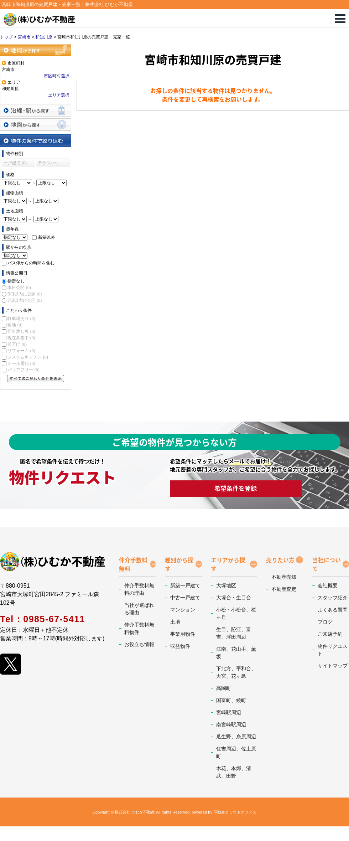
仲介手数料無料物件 (139, 628)
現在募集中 (21, 337)
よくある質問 (333, 610)
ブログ (325, 622)
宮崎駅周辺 (228, 712)
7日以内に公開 (24, 300)
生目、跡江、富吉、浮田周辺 (233, 633)
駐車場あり (21, 318)
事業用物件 (182, 634)
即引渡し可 (21, 331)
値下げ (16, 344)
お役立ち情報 (139, 644)
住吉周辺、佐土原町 (236, 752)
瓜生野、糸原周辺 (236, 736)
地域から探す (35, 50)
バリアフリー (23, 369)
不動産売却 (283, 577)
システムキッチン (27, 357)
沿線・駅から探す (35, 110)
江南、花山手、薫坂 (236, 652)
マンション (182, 610)
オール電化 (21, 363)
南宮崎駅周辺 (231, 724)
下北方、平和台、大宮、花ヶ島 (236, 672)
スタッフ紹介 (333, 597)
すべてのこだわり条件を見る (35, 378)
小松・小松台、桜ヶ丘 (236, 613)
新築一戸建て (185, 585)
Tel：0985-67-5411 (42, 619)
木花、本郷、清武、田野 (233, 772)
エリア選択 (58, 95)
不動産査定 (283, 589)
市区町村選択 (56, 75)
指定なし (16, 281)
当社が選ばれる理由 (139, 608)
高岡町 (223, 688)
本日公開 (19, 287)
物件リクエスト (333, 649)
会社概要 (328, 585)
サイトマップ (333, 666)
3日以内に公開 (24, 293)
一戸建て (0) (15, 162)
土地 (175, 622)
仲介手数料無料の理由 (139, 589)
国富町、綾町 (231, 700)
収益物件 (180, 646)
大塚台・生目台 (233, 597)
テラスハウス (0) (48, 163)
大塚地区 (226, 585)
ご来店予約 (330, 634)
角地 (14, 325)
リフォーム (21, 350)
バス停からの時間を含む (30, 262)
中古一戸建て (185, 597)
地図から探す (35, 124)
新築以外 (46, 237)
